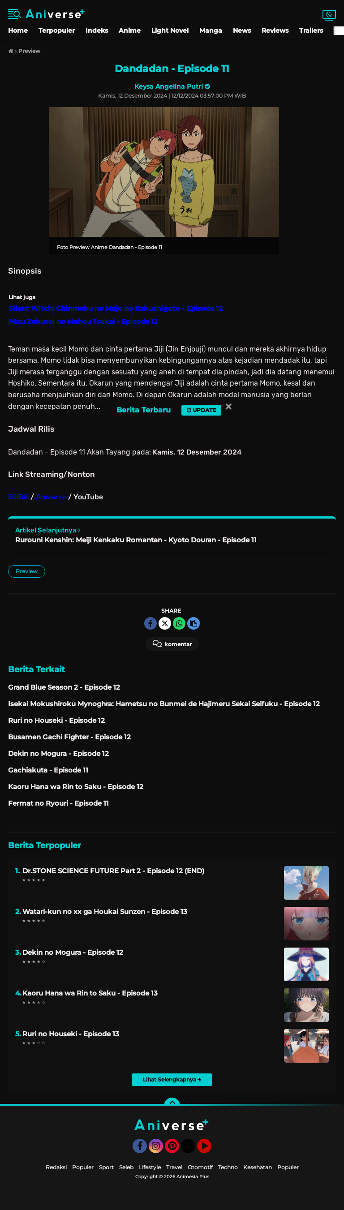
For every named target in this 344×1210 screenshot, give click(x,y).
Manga (210, 30)
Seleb (126, 1167)
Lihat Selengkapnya (172, 1079)
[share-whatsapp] (179, 623)
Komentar (172, 643)
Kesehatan (257, 1167)
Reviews (275, 30)
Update (201, 410)
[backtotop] (172, 1106)
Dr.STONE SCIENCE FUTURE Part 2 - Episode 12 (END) (113, 871)
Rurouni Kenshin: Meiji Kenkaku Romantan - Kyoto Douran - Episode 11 (136, 540)
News (242, 30)
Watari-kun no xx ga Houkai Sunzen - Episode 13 (104, 911)
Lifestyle (150, 1167)
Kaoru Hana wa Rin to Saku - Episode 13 (90, 993)
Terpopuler (57, 30)
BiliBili (18, 497)
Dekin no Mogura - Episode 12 (72, 952)
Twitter (192, 1150)
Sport (106, 1167)
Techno (228, 1167)
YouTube (210, 1150)
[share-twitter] (165, 623)
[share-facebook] (150, 623)
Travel (174, 1167)
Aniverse (51, 497)
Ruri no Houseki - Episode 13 (70, 1034)
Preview (27, 571)
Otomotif (200, 1167)
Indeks (97, 30)
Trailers (311, 30)
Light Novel (170, 30)
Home (18, 30)
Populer (83, 1167)
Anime (130, 30)
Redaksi (56, 1167)
